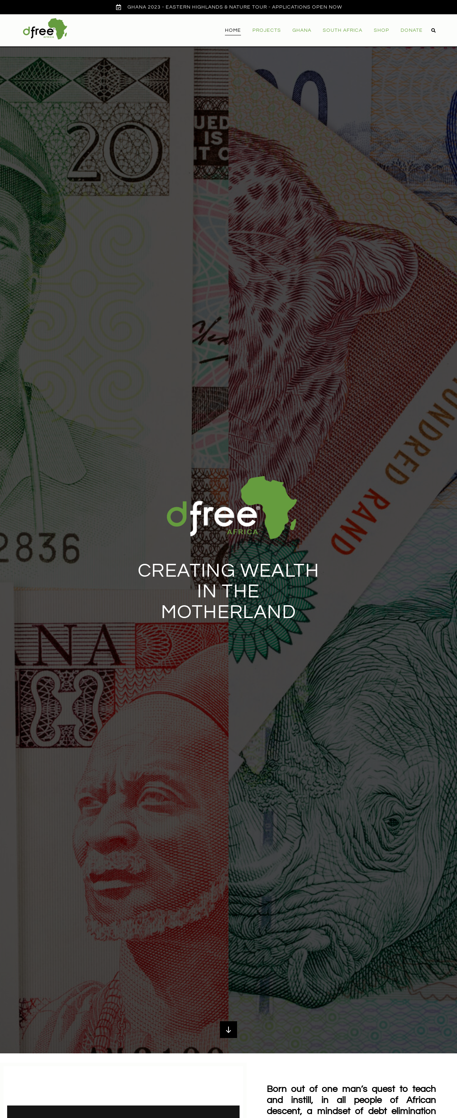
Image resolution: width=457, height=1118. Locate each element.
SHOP (381, 30)
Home (233, 30)
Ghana (301, 30)
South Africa (342, 30)
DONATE (412, 30)
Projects (266, 30)
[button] (433, 31)
